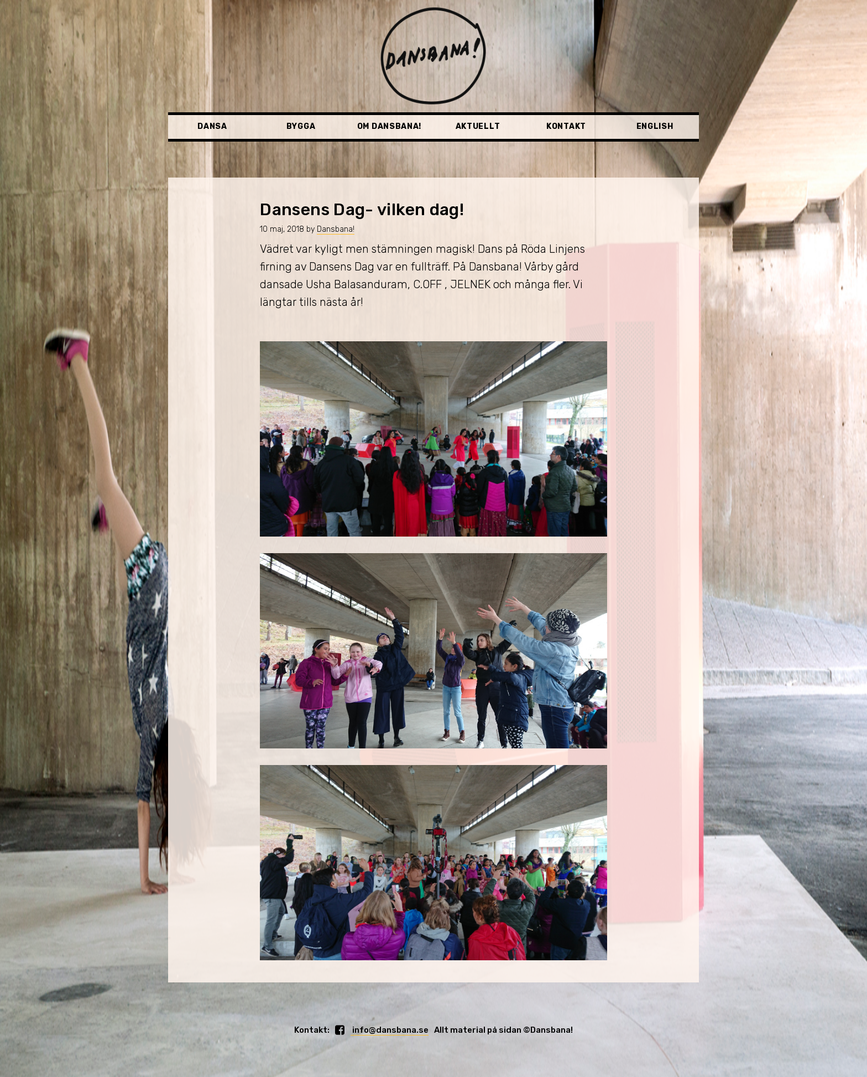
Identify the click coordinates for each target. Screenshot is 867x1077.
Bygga (301, 126)
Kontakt (566, 126)
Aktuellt (478, 126)
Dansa (212, 126)
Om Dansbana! (389, 126)
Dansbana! (335, 229)
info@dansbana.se (390, 1030)
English (654, 126)
